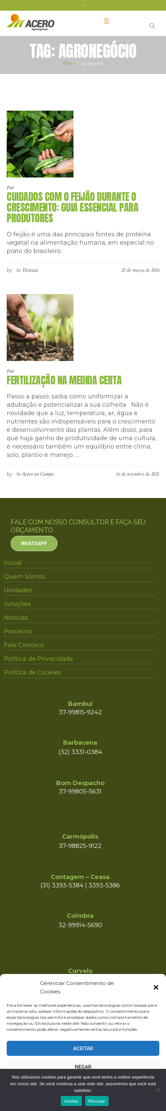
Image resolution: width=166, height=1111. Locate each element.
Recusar (97, 1101)
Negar (83, 1067)
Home (68, 63)
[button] (156, 987)
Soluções (17, 604)
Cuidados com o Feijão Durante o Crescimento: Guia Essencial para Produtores (72, 207)
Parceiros (18, 631)
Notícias (16, 617)
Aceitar (83, 1048)
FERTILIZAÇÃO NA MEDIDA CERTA (64, 380)
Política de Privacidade (38, 658)
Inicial (13, 563)
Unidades (18, 590)
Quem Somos (24, 576)
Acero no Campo (37, 474)
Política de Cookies (32, 672)
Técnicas (30, 270)
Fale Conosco (24, 645)
